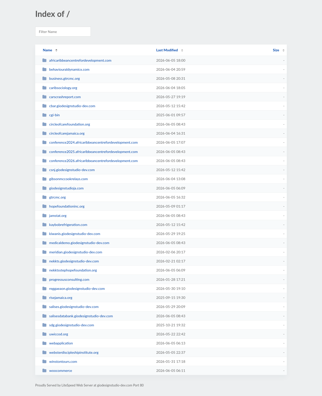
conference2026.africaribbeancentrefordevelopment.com (90, 161)
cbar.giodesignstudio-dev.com (68, 106)
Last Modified (167, 50)
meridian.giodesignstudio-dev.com (72, 252)
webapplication (57, 343)
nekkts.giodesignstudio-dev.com (70, 261)
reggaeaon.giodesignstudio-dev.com (73, 288)
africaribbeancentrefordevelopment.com (76, 60)
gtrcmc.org (54, 197)
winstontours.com (59, 361)
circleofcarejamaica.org (63, 133)
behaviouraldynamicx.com (65, 69)
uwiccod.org (55, 334)
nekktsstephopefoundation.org (69, 270)
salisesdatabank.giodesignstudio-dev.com (77, 316)
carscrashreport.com (61, 97)
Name (47, 50)
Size (276, 50)
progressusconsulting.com (65, 279)
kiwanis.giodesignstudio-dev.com (71, 233)
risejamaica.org (57, 297)
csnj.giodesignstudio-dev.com (68, 170)
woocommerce (57, 370)
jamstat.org (54, 215)
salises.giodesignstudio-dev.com (70, 306)
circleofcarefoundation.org (66, 124)
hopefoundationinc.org (63, 206)
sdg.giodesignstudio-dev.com (68, 325)
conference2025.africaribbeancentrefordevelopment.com (90, 151)
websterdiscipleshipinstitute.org (70, 352)
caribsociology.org (59, 88)
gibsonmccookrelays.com (65, 179)
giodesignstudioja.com (63, 188)
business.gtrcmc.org (61, 78)
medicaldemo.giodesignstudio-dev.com (75, 243)
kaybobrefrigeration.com (64, 224)
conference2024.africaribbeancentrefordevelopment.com (90, 142)
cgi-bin (51, 115)
